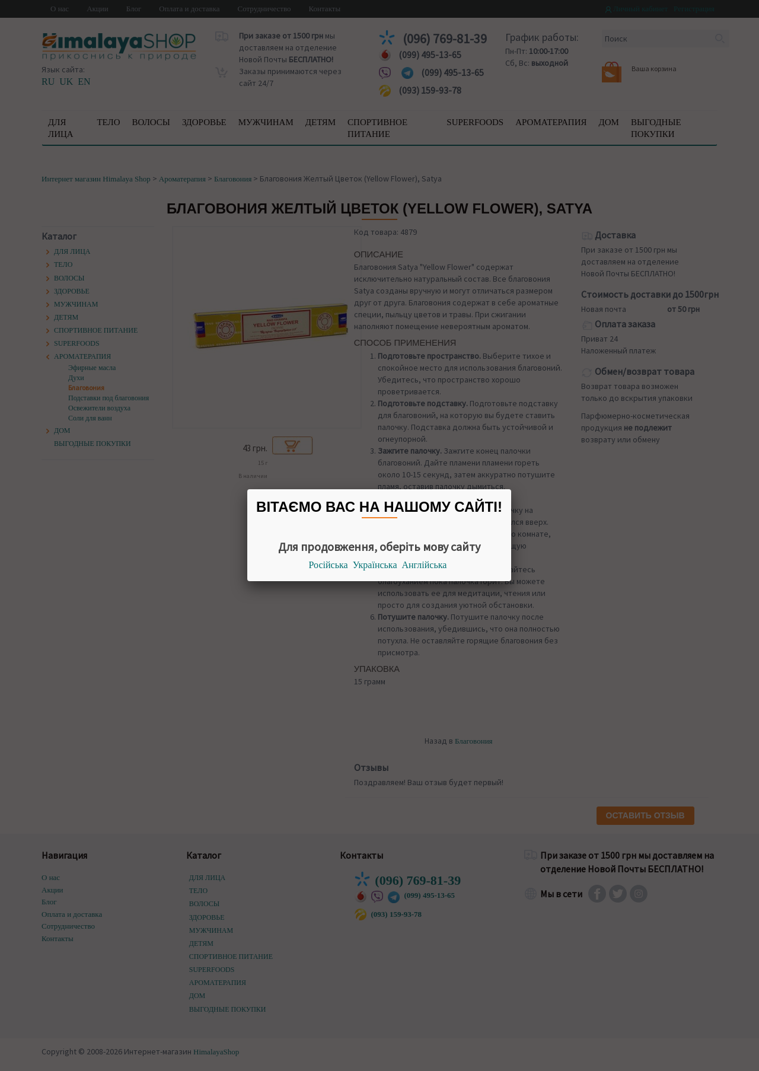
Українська (375, 565)
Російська (328, 565)
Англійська (424, 565)
